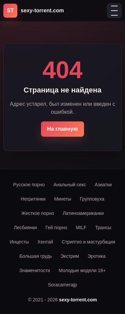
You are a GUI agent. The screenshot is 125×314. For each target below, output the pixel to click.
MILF (81, 227)
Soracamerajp (62, 284)
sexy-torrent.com (78, 299)
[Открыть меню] (114, 10)
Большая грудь (35, 256)
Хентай (45, 241)
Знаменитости (34, 270)
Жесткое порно (37, 213)
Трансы (103, 227)
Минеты (62, 199)
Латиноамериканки (83, 213)
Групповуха (92, 199)
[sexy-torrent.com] (33, 11)
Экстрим (70, 256)
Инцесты (19, 241)
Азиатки (103, 184)
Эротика (97, 256)
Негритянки (33, 199)
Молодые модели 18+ (82, 270)
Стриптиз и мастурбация (88, 241)
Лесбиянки (25, 227)
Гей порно (56, 227)
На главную (62, 129)
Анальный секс (69, 184)
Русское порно (29, 184)
